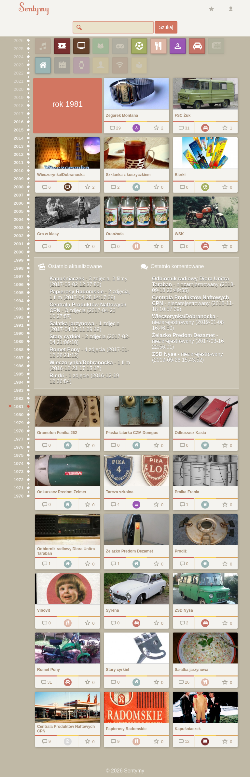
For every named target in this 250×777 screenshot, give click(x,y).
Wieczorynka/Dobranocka (89, 365)
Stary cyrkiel (89, 339)
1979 (18, 422)
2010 (18, 170)
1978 (18, 431)
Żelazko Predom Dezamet (188, 341)
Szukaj (166, 27)
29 (115, 128)
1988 (18, 349)
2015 (18, 130)
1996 (18, 284)
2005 (18, 211)
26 (184, 682)
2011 (18, 162)
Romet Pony (89, 352)
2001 (18, 243)
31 (184, 128)
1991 (18, 325)
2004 (18, 219)
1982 (18, 398)
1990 (18, 333)
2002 (18, 235)
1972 (18, 479)
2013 (18, 146)
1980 (18, 414)
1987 (18, 357)
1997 (18, 276)
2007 (18, 195)
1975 (18, 455)
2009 (18, 178)
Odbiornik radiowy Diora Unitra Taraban (193, 284)
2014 (18, 138)
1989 (18, 341)
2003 (18, 227)
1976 (18, 447)
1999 (18, 260)
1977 (18, 439)
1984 (18, 382)
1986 (18, 365)
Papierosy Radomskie (89, 294)
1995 (18, 292)
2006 (18, 203)
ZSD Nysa (187, 357)
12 (184, 741)
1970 (18, 496)
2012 (18, 154)
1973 (18, 471)
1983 (18, 390)
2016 (18, 121)
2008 (18, 186)
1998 (18, 268)
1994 (18, 300)
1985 (18, 374)
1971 (18, 487)
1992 (18, 317)
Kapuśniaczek (88, 281)
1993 (18, 309)
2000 (18, 252)
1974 (18, 463)
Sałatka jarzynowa (84, 326)
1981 (18, 406)
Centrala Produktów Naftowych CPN (87, 310)
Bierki (84, 378)
